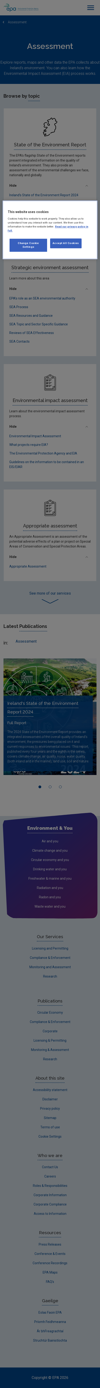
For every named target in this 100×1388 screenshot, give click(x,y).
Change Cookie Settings (28, 244)
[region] (50, 230)
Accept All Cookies (66, 243)
